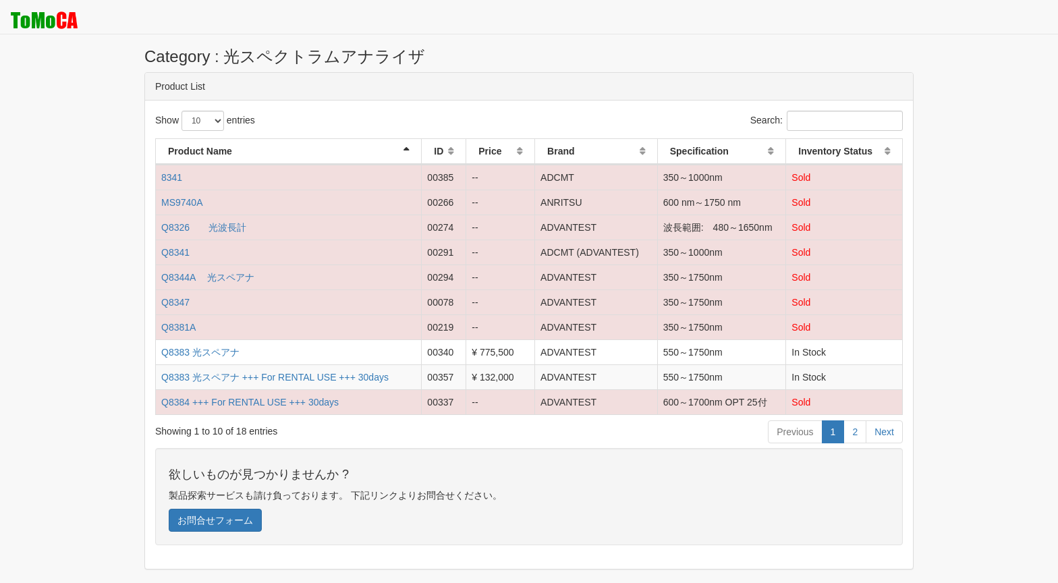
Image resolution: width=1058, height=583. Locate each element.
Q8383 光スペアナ (200, 352)
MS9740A (181, 202)
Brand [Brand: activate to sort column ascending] (560, 151)
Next (884, 431)
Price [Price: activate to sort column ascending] (489, 151)
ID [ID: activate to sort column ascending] (438, 151)
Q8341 (175, 252)
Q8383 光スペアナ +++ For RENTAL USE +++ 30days (275, 377)
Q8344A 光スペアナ (208, 277)
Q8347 (175, 302)
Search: (826, 121)
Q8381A (178, 327)
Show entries (205, 121)
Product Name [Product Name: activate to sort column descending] (200, 151)
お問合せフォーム (215, 520)
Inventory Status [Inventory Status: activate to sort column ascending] (835, 151)
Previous (795, 431)
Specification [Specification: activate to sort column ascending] (699, 151)
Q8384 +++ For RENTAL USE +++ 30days (250, 402)
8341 (171, 177)
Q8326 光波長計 (203, 227)
